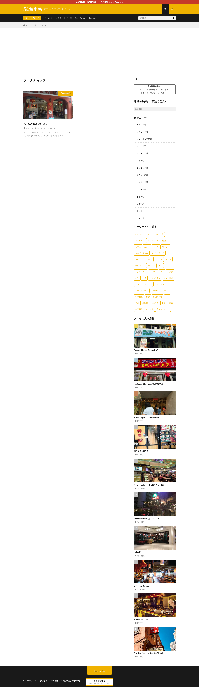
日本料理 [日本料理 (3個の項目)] (155, 303)
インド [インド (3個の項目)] (150, 240)
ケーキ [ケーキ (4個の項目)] (156, 247)
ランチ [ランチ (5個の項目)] (138, 284)
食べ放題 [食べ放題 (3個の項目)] (149, 309)
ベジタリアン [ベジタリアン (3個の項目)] (155, 278)
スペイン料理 (142, 153)
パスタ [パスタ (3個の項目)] (170, 272)
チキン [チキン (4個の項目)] (148, 259)
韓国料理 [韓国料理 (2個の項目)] (139, 309)
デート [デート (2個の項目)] (168, 259)
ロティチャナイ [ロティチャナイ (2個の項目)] (141, 290)
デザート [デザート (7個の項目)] (158, 259)
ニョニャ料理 (142, 168)
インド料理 (141, 146)
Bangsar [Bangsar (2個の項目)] (138, 234)
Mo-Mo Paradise (141, 619)
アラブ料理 (141, 124)
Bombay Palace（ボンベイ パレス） (149, 518)
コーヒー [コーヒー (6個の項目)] (165, 247)
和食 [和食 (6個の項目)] (148, 297)
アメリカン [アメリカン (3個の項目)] (139, 240)
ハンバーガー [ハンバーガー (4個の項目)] (140, 272)
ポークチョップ (43, 128)
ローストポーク (56, 128)
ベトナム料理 (142, 182)
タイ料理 (140, 160)
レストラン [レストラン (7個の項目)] (159, 284)
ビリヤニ (68, 18)
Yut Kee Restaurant (35, 123)
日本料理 (140, 204)
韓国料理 (140, 218)
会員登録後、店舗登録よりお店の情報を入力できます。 (99, 2)
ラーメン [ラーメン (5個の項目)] (147, 284)
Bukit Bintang (80, 18)
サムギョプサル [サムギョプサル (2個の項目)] (141, 253)
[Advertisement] (99, 48)
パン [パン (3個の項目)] (137, 278)
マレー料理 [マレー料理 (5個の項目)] (168, 278)
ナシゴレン (48, 18)
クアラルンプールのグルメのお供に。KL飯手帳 (60, 681)
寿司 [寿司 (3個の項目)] (137, 303)
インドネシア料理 (144, 139)
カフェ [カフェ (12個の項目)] (138, 247)
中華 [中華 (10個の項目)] (164, 290)
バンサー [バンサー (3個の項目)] (153, 272)
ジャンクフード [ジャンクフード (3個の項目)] (157, 253)
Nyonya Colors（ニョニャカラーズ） (149, 485)
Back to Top (99, 671)
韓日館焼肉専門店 (141, 451)
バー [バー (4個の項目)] (162, 272)
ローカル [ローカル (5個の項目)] (155, 290)
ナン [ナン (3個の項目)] (160, 265)
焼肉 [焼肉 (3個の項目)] (171, 303)
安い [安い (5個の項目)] (167, 297)
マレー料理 (141, 189)
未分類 (139, 211)
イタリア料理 (142, 132)
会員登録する (99, 682)
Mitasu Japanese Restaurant (146, 417)
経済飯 (58, 18)
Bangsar (92, 18)
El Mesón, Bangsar (142, 586)
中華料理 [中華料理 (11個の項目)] (139, 297)
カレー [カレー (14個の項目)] (147, 247)
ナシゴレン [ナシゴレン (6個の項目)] (139, 265)
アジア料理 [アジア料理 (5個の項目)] (158, 234)
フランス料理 (142, 175)
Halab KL (137, 552)
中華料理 (67, 93)
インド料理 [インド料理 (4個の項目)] (161, 240)
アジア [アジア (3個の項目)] (148, 234)
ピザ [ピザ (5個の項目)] (144, 278)
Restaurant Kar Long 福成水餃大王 (148, 384)
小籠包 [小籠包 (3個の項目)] (145, 303)
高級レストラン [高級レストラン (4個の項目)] (163, 309)
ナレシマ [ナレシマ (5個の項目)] (151, 265)
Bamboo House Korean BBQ (146, 350)
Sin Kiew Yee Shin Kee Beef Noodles (149, 653)
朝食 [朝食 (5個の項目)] (164, 303)
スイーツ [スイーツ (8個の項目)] (139, 259)
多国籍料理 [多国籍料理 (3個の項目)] (157, 297)
